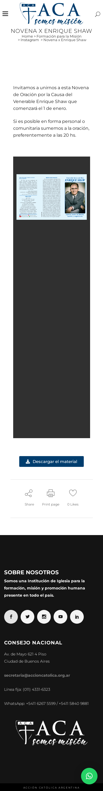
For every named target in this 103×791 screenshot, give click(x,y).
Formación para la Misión (59, 36)
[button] (89, 776)
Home (27, 36)
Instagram (30, 40)
